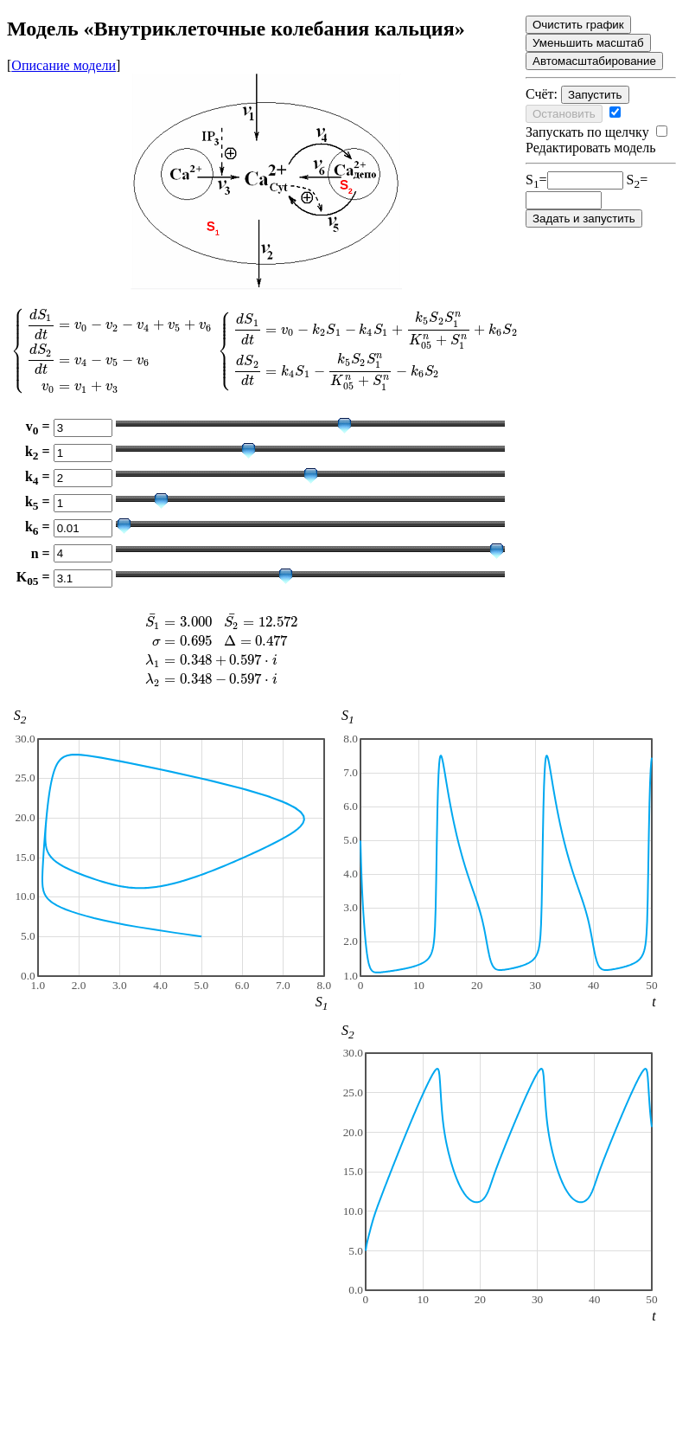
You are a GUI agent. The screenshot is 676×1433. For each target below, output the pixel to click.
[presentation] (266, 350)
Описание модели (63, 65)
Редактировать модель (596, 140)
